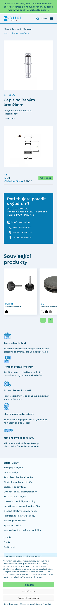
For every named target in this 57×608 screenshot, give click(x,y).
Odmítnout (28, 591)
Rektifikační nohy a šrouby (18, 477)
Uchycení (27, 29)
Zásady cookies (11, 604)
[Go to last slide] (43, 320)
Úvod (6, 29)
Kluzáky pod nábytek (15, 496)
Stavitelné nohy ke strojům (18, 482)
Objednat (45, 177)
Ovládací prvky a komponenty (20, 491)
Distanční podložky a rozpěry (20, 501)
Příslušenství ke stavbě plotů (19, 515)
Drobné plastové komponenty (20, 511)
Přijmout (28, 584)
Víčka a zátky (11, 472)
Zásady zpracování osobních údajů (35, 604)
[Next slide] (50, 320)
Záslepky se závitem (15, 487)
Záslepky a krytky (13, 467)
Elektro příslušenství (15, 520)
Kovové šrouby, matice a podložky (22, 530)
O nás (7, 542)
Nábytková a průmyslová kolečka (22, 506)
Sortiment (16, 29)
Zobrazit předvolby (28, 598)
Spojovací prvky (12, 525)
